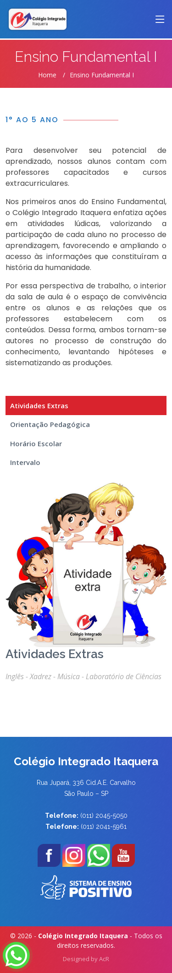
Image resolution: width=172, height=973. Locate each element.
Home (47, 74)
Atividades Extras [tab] (39, 405)
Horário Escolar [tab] (36, 443)
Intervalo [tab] (25, 462)
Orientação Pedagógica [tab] (50, 424)
